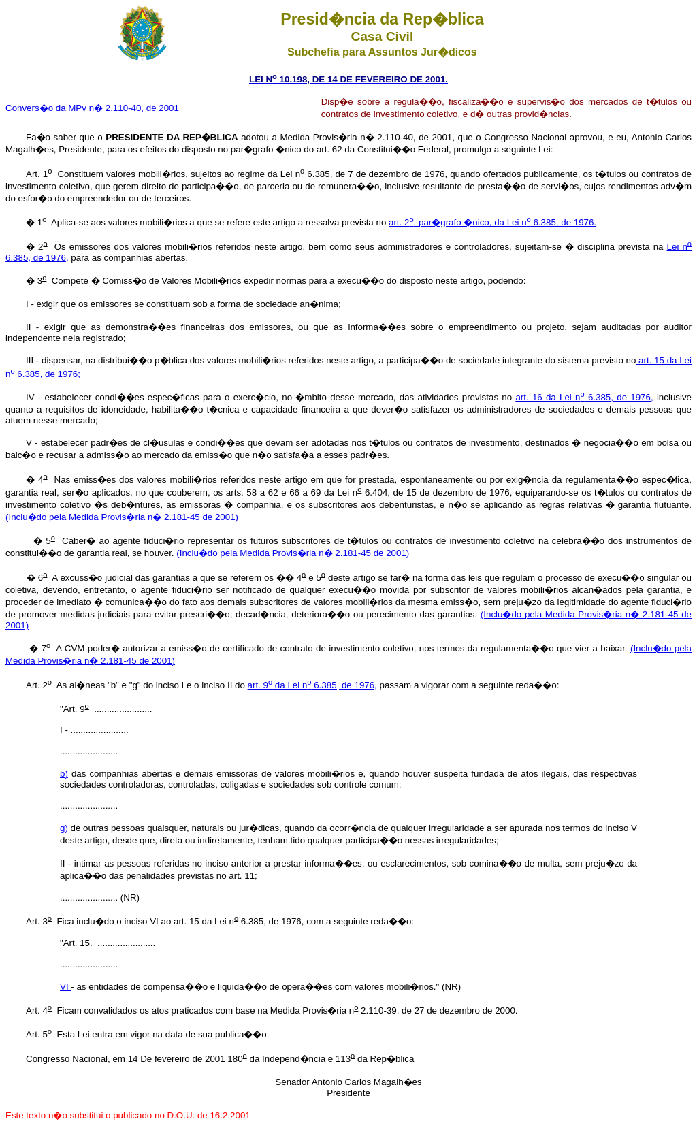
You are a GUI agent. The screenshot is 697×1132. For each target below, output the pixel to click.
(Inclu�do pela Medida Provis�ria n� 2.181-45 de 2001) (121, 517)
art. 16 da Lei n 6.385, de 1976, (584, 397)
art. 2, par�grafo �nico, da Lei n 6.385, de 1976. (492, 222)
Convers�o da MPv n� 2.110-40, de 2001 (92, 108)
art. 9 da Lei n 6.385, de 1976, (312, 685)
